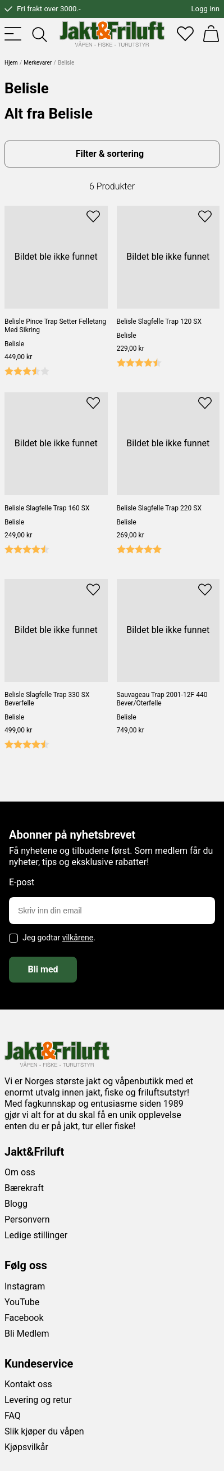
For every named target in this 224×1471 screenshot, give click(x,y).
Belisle (14, 344)
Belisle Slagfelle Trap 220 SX (159, 508)
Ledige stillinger (35, 1235)
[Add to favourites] (93, 215)
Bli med (43, 969)
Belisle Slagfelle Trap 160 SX (46, 508)
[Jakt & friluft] (112, 34)
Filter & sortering (110, 153)
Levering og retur (38, 1400)
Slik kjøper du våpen (44, 1431)
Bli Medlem (26, 1333)
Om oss (19, 1172)
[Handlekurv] (211, 33)
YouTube (21, 1302)
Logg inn (205, 8)
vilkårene (78, 937)
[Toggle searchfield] (38, 33)
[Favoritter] (185, 33)
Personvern (27, 1219)
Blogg (16, 1203)
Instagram (24, 1286)
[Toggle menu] (12, 33)
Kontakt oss (28, 1384)
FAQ (12, 1415)
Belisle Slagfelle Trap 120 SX (159, 321)
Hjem (11, 63)
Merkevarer (38, 63)
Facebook (23, 1317)
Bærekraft (24, 1188)
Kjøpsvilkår (26, 1447)
